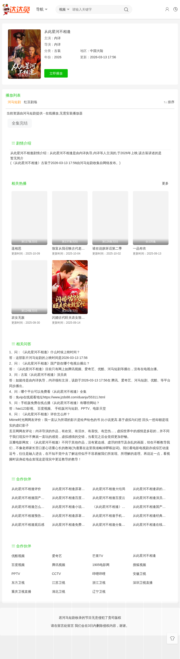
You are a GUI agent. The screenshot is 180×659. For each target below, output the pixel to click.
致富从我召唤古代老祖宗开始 (70, 248)
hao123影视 (24, 408)
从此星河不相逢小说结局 (70, 507)
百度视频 (44, 408)
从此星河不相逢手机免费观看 (110, 516)
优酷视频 (18, 556)
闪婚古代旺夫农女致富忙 (70, 317)
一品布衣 (139, 248)
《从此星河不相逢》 (35, 352)
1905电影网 (100, 565)
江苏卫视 (58, 582)
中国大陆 (96, 51)
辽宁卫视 (98, 591)
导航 (42, 9)
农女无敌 (18, 317)
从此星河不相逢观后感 (27, 524)
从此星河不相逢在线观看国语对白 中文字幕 (151, 524)
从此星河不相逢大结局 (108, 489)
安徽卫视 (139, 574)
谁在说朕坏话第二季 (107, 248)
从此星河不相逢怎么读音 (29, 507)
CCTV (56, 574)
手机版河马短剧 (66, 408)
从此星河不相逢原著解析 (70, 516)
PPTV (85, 408)
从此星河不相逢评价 (26, 489)
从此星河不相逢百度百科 (70, 498)
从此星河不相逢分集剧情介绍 (110, 524)
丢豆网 (14, 431)
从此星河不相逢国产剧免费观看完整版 (151, 507)
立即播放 (56, 73)
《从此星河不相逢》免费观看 (110, 507)
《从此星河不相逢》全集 (68, 391)
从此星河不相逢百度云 (108, 498)
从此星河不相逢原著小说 (70, 489)
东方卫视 (18, 582)
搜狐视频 (139, 565)
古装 (57, 51)
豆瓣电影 (15, 442)
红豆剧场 (30, 102)
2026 (57, 57)
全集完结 (20, 123)
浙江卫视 (98, 582)
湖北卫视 (58, 591)
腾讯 (114, 380)
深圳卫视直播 (143, 582)
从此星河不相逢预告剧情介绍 (29, 516)
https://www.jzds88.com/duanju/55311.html (74, 397)
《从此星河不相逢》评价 (39, 414)
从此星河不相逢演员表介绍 (151, 498)
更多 (165, 183)
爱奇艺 (126, 380)
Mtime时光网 (18, 420)
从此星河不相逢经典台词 (151, 516)
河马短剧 (14, 102)
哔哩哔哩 (98, 574)
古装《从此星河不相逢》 (39, 375)
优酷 (154, 380)
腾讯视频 (58, 565)
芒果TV (97, 556)
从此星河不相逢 (57, 32)
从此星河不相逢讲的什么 (151, 489)
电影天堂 (99, 408)
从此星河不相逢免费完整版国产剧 (70, 524)
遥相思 (16, 248)
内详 (57, 38)
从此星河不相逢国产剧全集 (29, 498)
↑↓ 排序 (169, 102)
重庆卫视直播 (21, 591)
